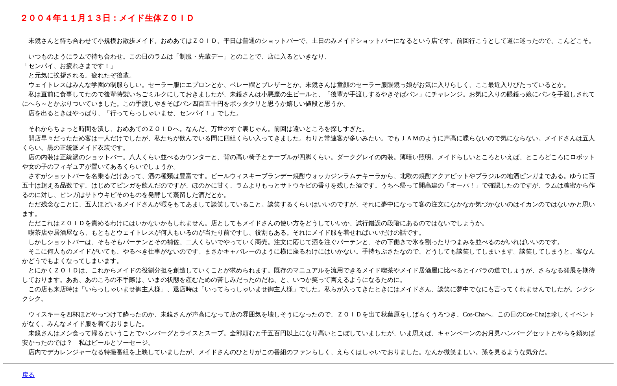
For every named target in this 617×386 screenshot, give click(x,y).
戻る (28, 374)
